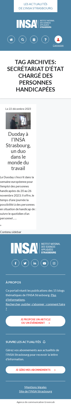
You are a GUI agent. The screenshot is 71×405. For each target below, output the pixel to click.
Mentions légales (35, 387)
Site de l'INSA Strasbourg (35, 391)
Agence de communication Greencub (36, 402)
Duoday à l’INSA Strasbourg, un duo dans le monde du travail (18, 151)
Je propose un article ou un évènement (36, 321)
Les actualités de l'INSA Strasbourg (36, 6)
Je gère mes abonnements (35, 369)
